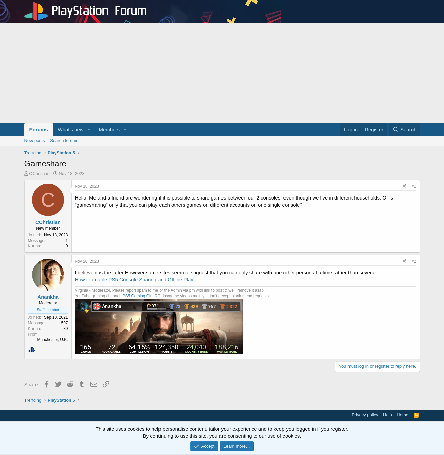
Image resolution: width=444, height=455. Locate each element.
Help (387, 414)
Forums (38, 129)
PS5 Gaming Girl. (137, 296)
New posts (34, 140)
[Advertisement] (222, 73)
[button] (88, 129)
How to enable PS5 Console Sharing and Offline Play (134, 279)
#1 (413, 186)
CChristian (39, 173)
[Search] (404, 129)
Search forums (64, 140)
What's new (71, 129)
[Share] (405, 186)
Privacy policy (365, 414)
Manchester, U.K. (52, 339)
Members (109, 129)
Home (402, 414)
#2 (413, 261)
